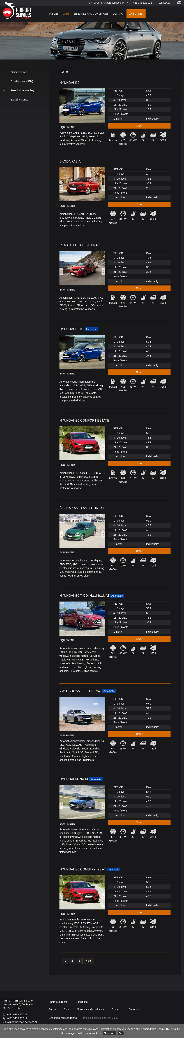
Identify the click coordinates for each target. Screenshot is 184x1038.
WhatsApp (165, 2)
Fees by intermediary (22, 90)
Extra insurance (19, 99)
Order (139, 125)
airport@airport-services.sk (109, 2)
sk (179, 3)
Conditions (82, 1001)
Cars (66, 13)
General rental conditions (63, 1017)
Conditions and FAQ (22, 81)
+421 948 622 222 (142, 2)
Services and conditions (91, 13)
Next (88, 960)
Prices (54, 13)
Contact (119, 13)
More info (109, 1033)
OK (121, 1033)
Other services (19, 72)
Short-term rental (58, 1001)
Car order (136, 13)
